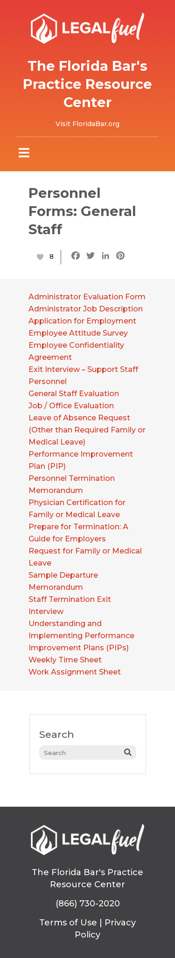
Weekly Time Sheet (65, 659)
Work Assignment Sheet (74, 672)
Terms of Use (68, 923)
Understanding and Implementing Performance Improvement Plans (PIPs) (81, 635)
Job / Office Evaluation (71, 405)
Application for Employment (82, 321)
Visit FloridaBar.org (87, 124)
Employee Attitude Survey (78, 333)
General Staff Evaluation (73, 393)
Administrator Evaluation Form (87, 296)
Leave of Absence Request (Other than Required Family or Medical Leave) (87, 429)
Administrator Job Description (85, 308)
